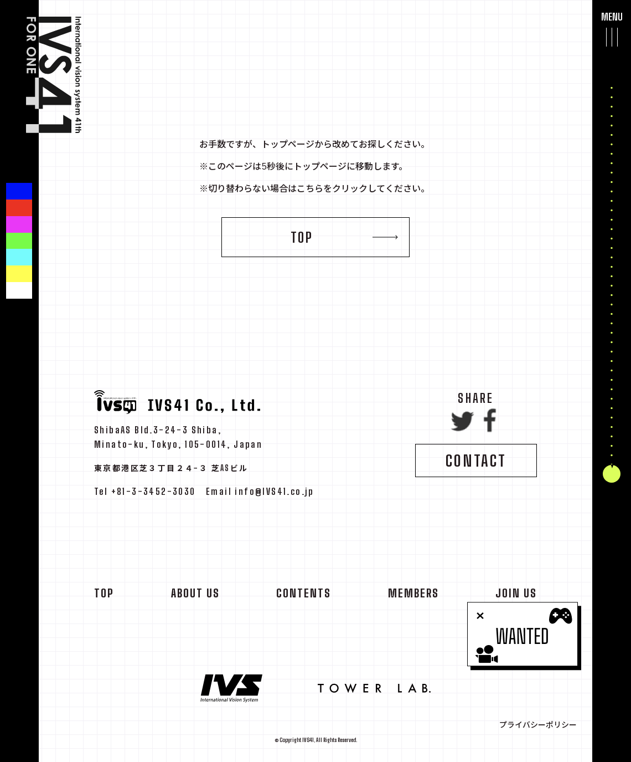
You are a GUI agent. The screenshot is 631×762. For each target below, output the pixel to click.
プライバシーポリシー (538, 725)
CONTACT (476, 463)
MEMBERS (413, 596)
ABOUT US (195, 596)
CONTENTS (303, 596)
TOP (302, 237)
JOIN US (516, 596)
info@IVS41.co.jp (274, 494)
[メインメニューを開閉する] (611, 37)
